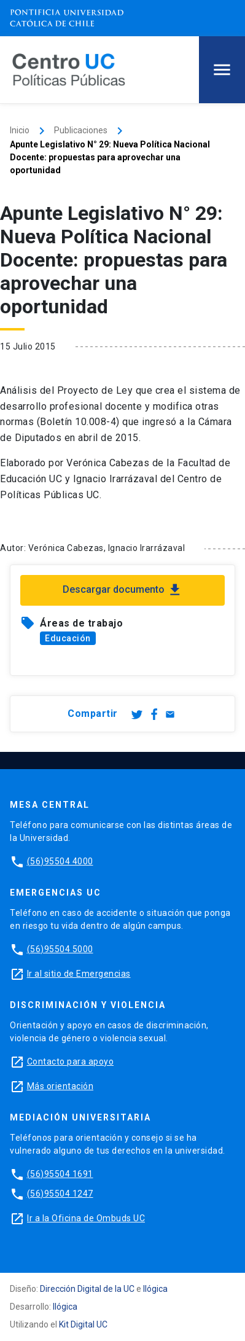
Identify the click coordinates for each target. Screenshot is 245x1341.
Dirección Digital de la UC (87, 1289)
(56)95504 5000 (60, 949)
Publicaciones (80, 130)
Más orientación (60, 1086)
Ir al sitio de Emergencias (79, 974)
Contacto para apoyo (70, 1061)
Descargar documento (123, 590)
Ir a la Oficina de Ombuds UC (86, 1218)
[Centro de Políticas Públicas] (68, 69)
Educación (68, 638)
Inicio (19, 130)
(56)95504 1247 (60, 1193)
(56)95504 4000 (60, 861)
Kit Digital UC (83, 1324)
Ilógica (155, 1289)
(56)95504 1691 (60, 1174)
